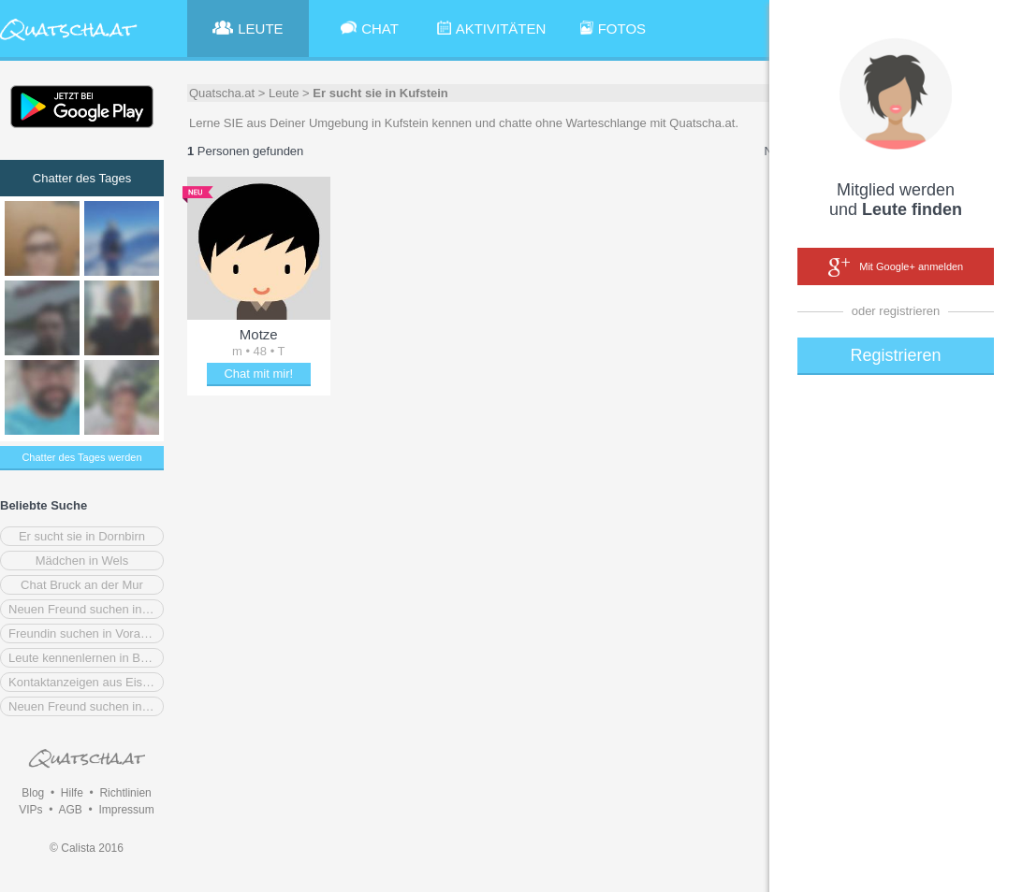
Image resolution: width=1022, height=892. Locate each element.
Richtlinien (125, 792)
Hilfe (72, 792)
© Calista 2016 (87, 848)
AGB (69, 809)
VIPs (30, 809)
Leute (284, 93)
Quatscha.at (222, 93)
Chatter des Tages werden (81, 457)
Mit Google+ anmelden (895, 267)
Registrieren (895, 355)
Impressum (125, 809)
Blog (33, 792)
